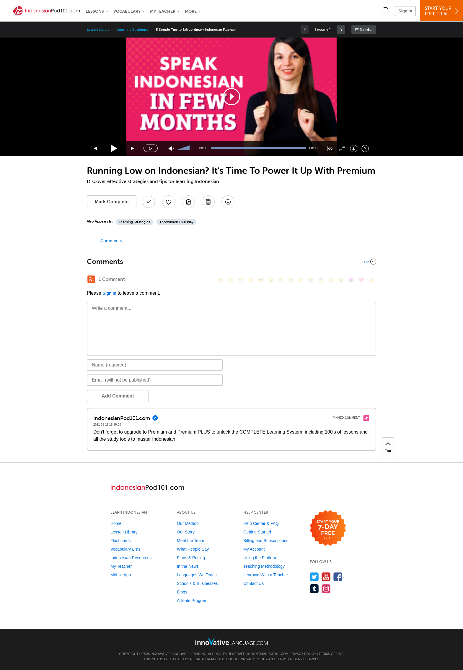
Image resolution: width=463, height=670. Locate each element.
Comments (111, 240)
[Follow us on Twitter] (314, 576)
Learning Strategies (132, 29)
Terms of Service (292, 659)
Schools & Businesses (197, 583)
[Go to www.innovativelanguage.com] (231, 641)
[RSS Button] (91, 279)
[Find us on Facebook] (338, 576)
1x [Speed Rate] (150, 148)
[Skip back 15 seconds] (95, 148)
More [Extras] (191, 11)
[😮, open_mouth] (341, 280)
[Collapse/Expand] (231, 261)
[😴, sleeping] (331, 280)
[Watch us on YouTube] (326, 576)
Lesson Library (98, 29)
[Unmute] (171, 148)
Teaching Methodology (264, 566)
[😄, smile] (221, 280)
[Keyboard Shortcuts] (365, 148)
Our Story (186, 532)
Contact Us (253, 583)
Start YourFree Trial (442, 11)
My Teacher (162, 11)
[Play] (114, 148)
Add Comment (118, 395)
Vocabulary (127, 11)
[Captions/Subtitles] (330, 148)
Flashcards (120, 540)
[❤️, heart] (361, 280)
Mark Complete (112, 201)
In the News (188, 566)
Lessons (95, 11)
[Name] (155, 365)
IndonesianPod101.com (267, 654)
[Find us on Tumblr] (314, 588)
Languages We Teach (197, 574)
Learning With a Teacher (265, 574)
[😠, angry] (271, 280)
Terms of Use (331, 654)
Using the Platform (260, 557)
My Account (254, 549)
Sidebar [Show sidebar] (367, 29)
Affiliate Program (192, 600)
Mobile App (120, 574)
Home (115, 523)
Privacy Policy (302, 654)
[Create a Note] (188, 201)
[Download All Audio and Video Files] (227, 201)
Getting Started (257, 532)
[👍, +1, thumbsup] (371, 280)
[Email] (155, 380)
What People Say (193, 549)
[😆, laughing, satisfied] (281, 280)
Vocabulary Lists (125, 549)
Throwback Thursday (176, 222)
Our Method (188, 523)
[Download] (353, 148)
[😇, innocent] (321, 280)
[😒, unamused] (251, 280)
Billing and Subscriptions (265, 540)
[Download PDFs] (208, 201)
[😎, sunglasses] (261, 280)
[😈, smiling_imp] (351, 280)
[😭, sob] (311, 280)
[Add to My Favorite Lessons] (168, 201)
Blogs (182, 592)
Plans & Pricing (191, 557)
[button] (385, 10)
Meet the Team (190, 540)
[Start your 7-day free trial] (328, 528)
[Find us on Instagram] (326, 588)
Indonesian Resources (130, 557)
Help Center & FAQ (261, 523)
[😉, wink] (301, 280)
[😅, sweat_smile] (291, 280)
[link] (341, 29)
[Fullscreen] (342, 148)
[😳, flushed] (231, 280)
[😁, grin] (241, 280)
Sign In (405, 11)
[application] (231, 97)
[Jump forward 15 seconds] (133, 148)
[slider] (183, 148)
